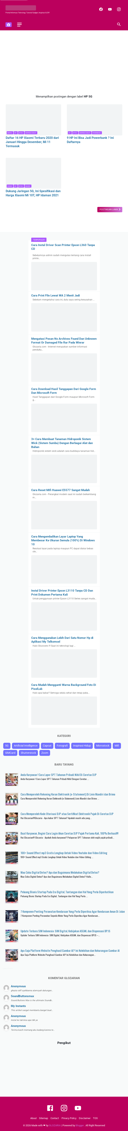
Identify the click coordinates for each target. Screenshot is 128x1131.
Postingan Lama (109, 209)
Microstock (102, 745)
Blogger (80, 1125)
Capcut (47, 745)
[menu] (19, 24)
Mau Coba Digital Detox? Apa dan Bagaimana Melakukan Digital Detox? (60, 872)
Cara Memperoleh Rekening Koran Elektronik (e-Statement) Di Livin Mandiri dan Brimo (68, 794)
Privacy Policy (69, 1118)
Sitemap (43, 1118)
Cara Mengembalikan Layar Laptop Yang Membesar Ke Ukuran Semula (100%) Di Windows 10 (63, 540)
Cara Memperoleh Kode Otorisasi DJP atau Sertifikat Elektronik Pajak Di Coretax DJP (67, 814)
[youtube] (109, 9)
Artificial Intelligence (26, 745)
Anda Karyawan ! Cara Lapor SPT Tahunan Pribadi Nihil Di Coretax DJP (59, 775)
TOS (95, 1118)
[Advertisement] (64, 62)
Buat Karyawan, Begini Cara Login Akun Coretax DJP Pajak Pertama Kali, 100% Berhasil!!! (69, 833)
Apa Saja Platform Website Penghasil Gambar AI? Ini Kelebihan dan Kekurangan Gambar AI (70, 950)
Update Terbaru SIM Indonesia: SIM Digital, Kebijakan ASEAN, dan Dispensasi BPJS (65, 931)
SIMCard (10, 752)
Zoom (44, 752)
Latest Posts (8, 968)
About (33, 1118)
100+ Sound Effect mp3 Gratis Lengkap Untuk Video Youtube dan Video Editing (64, 853)
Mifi (117, 745)
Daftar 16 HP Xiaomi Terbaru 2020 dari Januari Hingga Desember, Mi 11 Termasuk (32, 142)
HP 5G (21, 132)
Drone (9, 186)
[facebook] (100, 9)
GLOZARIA (55, 1125)
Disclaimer (84, 1118)
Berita (9, 132)
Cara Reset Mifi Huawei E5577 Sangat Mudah (60, 490)
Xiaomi (27, 186)
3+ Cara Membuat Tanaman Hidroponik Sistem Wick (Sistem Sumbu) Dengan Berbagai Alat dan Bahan (62, 443)
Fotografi (62, 745)
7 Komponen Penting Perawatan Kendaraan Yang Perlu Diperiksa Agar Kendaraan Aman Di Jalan (73, 911)
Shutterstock (28, 752)
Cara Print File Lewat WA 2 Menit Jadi (55, 295)
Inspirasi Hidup (30, 132)
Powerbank (96, 132)
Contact (55, 1118)
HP (15, 132)
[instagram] (118, 9)
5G (7, 745)
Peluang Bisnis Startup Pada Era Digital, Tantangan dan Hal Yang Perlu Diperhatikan (67, 892)
